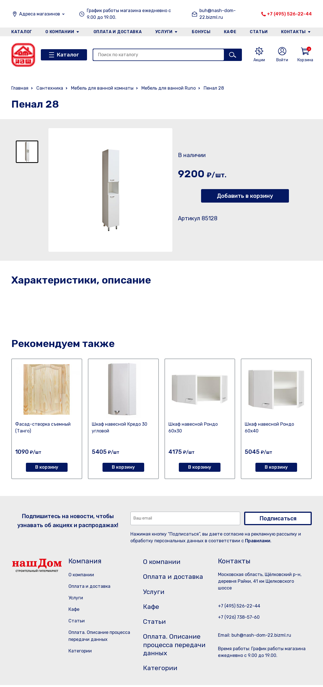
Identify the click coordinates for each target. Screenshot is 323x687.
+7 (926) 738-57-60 (239, 617)
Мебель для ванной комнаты (102, 88)
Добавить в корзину (245, 195)
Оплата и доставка (117, 32)
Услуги (164, 32)
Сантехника (49, 88)
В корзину (46, 467)
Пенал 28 (214, 88)
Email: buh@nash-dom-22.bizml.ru (254, 635)
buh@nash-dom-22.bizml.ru (217, 14)
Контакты (294, 32)
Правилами (257, 540)
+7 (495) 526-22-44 (289, 14)
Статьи (259, 32)
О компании (59, 32)
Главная (19, 88)
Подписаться (278, 518)
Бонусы (201, 32)
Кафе (230, 32)
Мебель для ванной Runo (168, 88)
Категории (80, 651)
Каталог (21, 32)
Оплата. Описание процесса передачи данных (175, 646)
